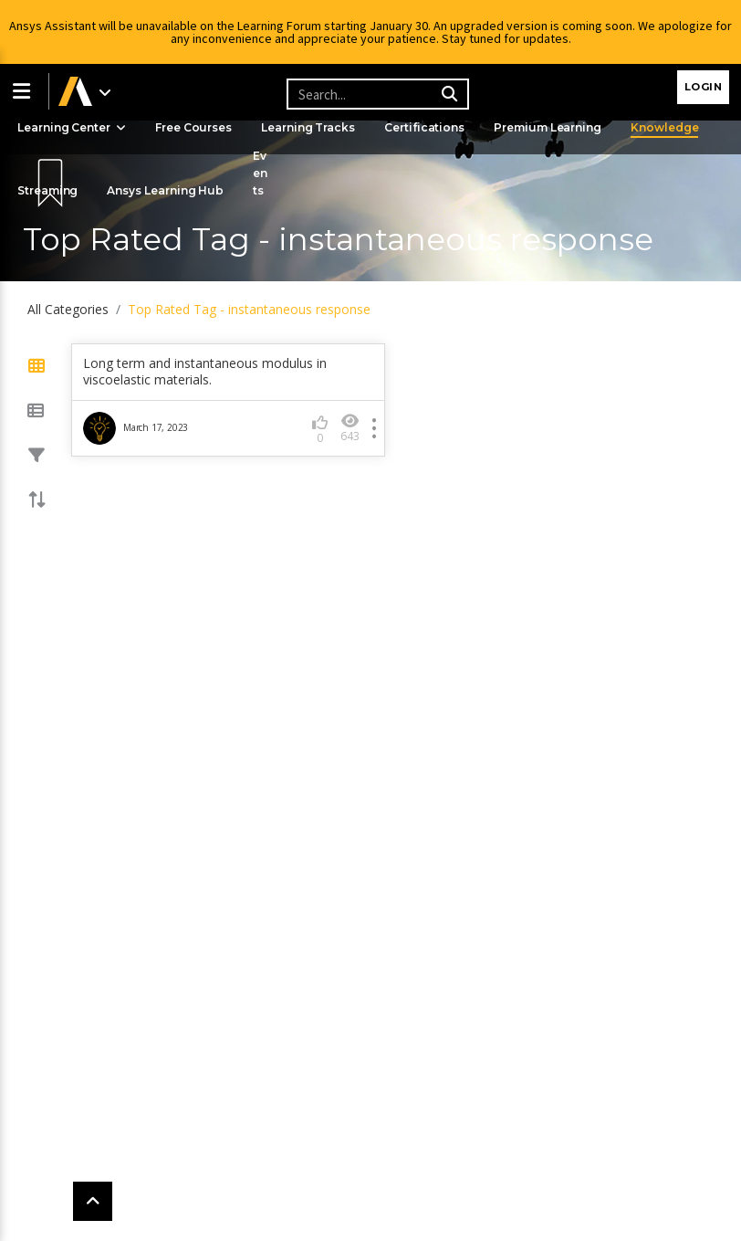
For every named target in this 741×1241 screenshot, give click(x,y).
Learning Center (73, 127)
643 (350, 428)
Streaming (48, 190)
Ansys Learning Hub (168, 190)
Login (703, 86)
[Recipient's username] (375, 94)
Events (264, 173)
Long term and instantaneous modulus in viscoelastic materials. (205, 371)
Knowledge (674, 127)
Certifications (431, 127)
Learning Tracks (313, 127)
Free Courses (196, 127)
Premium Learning (555, 127)
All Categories (68, 309)
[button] (24, 91)
